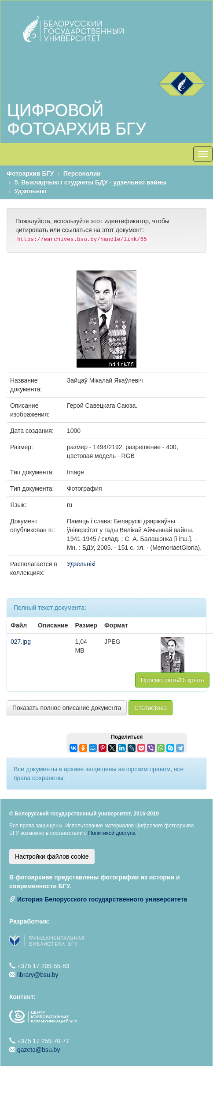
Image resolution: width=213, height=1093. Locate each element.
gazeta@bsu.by (38, 1049)
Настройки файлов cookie (52, 856)
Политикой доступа (112, 833)
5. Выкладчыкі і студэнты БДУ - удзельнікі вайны (91, 182)
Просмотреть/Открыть (172, 680)
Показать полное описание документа (66, 707)
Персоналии (82, 173)
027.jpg (21, 641)
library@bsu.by (38, 974)
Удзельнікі (30, 191)
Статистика (150, 707)
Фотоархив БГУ (30, 173)
